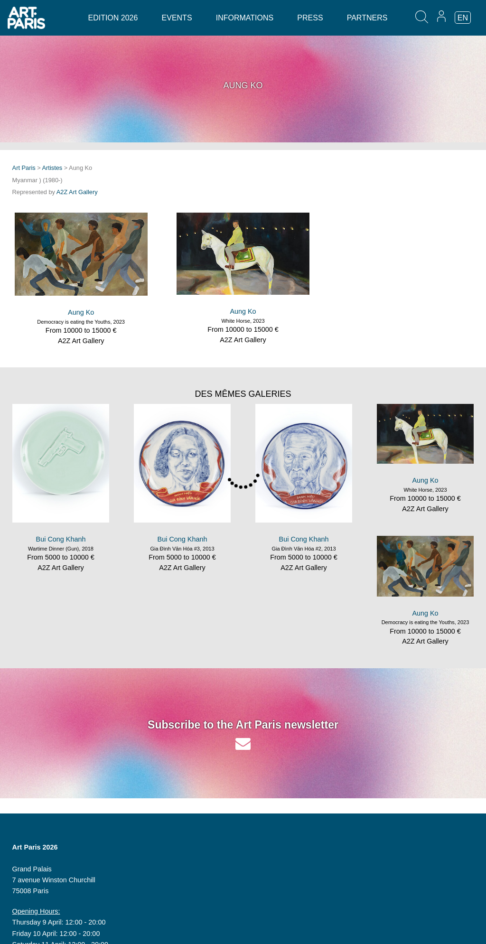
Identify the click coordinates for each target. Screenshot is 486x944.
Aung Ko (81, 312)
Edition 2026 (113, 18)
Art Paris (24, 167)
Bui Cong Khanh (61, 539)
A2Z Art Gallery (77, 192)
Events (177, 18)
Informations (244, 18)
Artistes (52, 167)
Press (310, 18)
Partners (367, 18)
